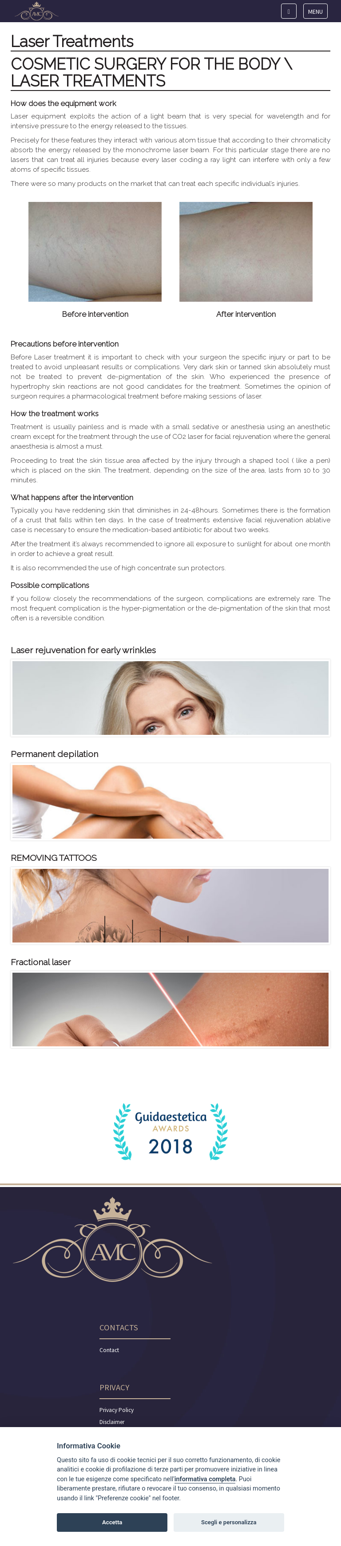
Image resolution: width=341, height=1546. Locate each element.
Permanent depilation (54, 754)
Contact (109, 1350)
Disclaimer (111, 1422)
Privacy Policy (116, 1410)
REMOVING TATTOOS (54, 858)
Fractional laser (41, 962)
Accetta (112, 1522)
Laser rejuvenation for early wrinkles (83, 650)
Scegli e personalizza (229, 1522)
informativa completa (205, 1479)
